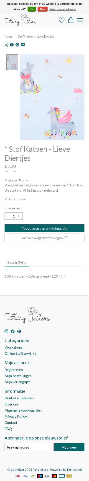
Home (9, 36)
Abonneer (69, 447)
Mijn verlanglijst (17, 382)
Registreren (14, 370)
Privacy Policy (16, 417)
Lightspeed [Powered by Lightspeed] (74, 470)
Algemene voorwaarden (23, 410)
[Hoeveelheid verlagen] (9, 216)
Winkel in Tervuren (19, 398)
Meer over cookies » (62, 9)
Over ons (12, 404)
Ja (31, 9)
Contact (11, 423)
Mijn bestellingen (18, 376)
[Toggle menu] (79, 20)
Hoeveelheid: (13, 208)
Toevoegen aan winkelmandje (44, 229)
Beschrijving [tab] (17, 263)
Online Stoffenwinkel (21, 354)
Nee (42, 9)
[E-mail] (29, 448)
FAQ (8, 429)
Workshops (14, 347)
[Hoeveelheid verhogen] (18, 216)
